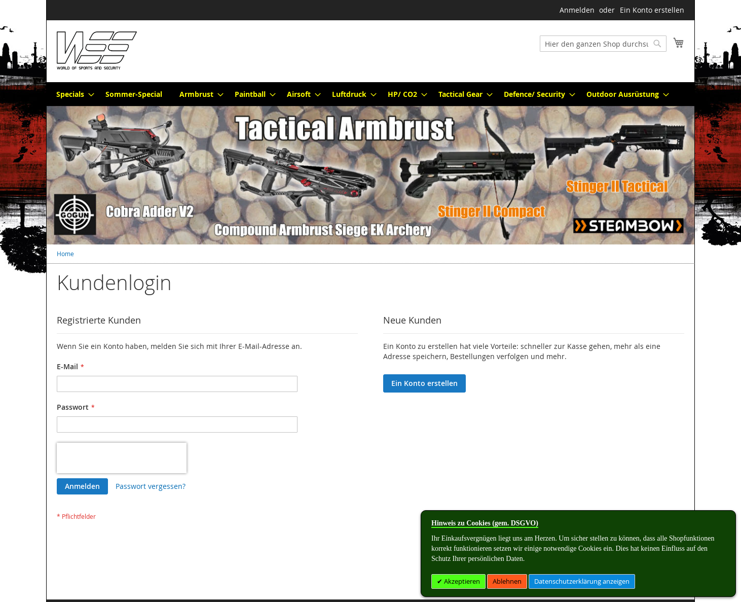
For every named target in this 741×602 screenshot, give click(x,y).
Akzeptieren (461, 581)
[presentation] (122, 458)
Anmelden (577, 10)
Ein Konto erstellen (652, 10)
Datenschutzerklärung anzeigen (581, 581)
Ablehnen (507, 581)
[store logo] (97, 50)
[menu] (370, 94)
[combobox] (603, 44)
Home (65, 254)
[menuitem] (72, 94)
